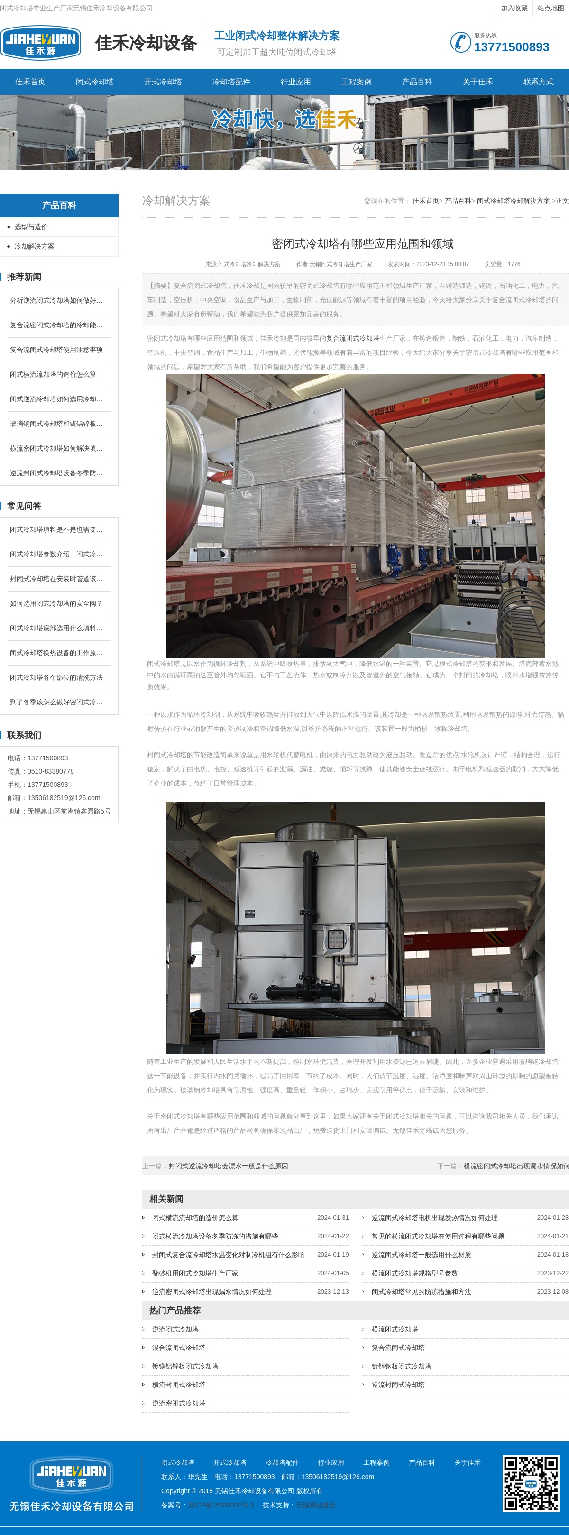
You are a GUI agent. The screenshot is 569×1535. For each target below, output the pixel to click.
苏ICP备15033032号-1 (221, 1505)
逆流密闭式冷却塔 (178, 1403)
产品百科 (417, 82)
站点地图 (551, 8)
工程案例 (356, 82)
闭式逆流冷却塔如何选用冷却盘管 (59, 399)
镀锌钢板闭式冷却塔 (401, 1366)
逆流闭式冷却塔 (175, 1329)
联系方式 (538, 82)
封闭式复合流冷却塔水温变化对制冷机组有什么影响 (228, 1254)
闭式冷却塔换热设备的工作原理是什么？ (59, 653)
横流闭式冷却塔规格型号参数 (415, 1273)
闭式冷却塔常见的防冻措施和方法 (421, 1291)
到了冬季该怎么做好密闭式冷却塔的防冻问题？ (59, 702)
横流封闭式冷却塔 (178, 1384)
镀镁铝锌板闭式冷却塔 (185, 1366)
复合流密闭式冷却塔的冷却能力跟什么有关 (59, 325)
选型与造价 (31, 227)
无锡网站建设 (316, 1505)
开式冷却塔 (163, 82)
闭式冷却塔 (95, 82)
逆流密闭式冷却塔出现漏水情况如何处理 (212, 1291)
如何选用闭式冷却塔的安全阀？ (56, 603)
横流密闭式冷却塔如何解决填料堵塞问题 (59, 448)
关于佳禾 (478, 82)
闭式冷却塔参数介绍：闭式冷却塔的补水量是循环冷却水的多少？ (59, 554)
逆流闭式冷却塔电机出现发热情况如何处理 (435, 1217)
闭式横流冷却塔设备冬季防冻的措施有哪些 (215, 1236)
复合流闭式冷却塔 (352, 338)
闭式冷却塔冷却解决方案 (513, 200)
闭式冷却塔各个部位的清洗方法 (56, 677)
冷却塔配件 (231, 82)
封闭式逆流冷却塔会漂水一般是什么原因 (228, 1166)
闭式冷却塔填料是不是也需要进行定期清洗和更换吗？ (59, 529)
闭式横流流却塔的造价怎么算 (53, 374)
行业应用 (296, 82)
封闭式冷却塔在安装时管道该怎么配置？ (59, 579)
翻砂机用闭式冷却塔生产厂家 (195, 1273)
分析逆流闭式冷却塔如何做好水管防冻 (59, 300)
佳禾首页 (30, 82)
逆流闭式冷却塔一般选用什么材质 (421, 1254)
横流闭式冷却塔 (395, 1329)
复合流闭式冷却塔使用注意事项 (56, 349)
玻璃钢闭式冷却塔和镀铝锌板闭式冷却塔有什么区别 (59, 423)
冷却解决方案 (35, 246)
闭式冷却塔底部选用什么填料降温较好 (59, 628)
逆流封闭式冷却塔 (398, 1384)
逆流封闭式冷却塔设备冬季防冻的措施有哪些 (59, 473)
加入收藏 (514, 8)
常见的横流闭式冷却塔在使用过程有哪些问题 (438, 1236)
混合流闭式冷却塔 (178, 1347)
